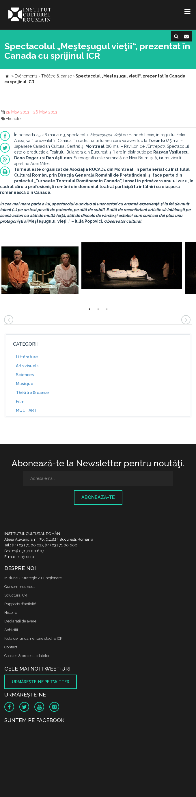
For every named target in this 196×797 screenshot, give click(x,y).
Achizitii (11, 630)
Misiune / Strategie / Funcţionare (33, 578)
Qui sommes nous (19, 586)
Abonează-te (98, 497)
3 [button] (107, 309)
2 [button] (98, 309)
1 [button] (89, 309)
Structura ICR (15, 595)
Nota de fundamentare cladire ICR (33, 638)
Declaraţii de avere (20, 621)
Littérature (27, 357)
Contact (10, 647)
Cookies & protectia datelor (27, 656)
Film (20, 401)
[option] (40, 268)
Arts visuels (27, 366)
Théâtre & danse (32, 392)
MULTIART (26, 410)
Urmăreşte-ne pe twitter (40, 681)
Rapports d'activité (20, 604)
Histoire (10, 612)
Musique (24, 383)
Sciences (25, 374)
